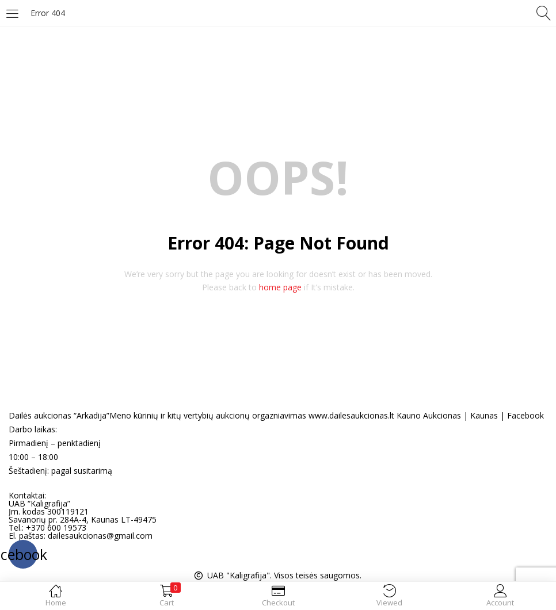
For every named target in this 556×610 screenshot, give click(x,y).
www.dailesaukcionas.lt (351, 415)
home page (280, 287)
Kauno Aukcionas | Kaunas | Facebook (470, 415)
